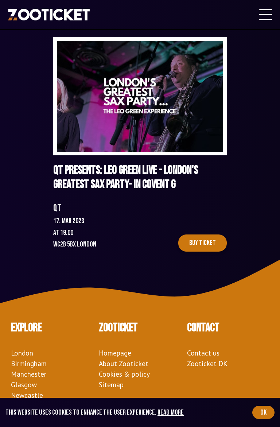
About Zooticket (123, 363)
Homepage (115, 352)
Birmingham (29, 363)
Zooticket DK (207, 363)
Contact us (203, 352)
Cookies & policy (124, 374)
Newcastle (27, 395)
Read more (171, 412)
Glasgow (24, 384)
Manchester (28, 374)
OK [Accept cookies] (263, 412)
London (22, 352)
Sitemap (111, 384)
